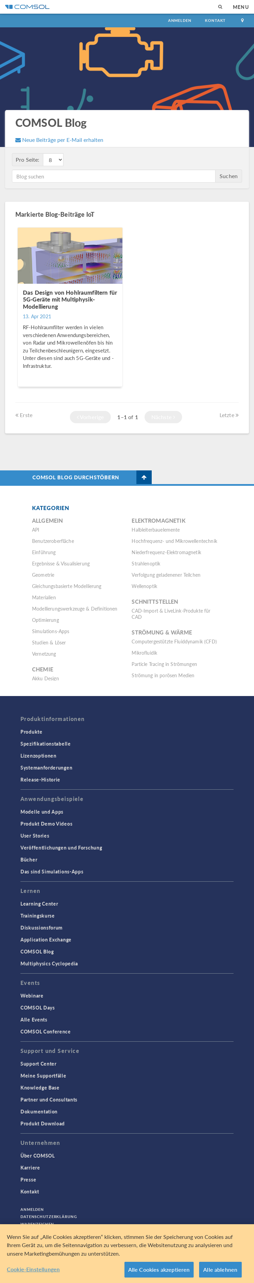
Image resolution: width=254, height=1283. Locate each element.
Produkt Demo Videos (46, 823)
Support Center (38, 1063)
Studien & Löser (49, 642)
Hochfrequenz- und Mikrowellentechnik (174, 540)
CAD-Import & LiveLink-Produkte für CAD (171, 613)
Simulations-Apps (50, 631)
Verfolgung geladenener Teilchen (166, 574)
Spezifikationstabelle (45, 743)
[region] (127, 1253)
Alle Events (33, 1019)
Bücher (28, 859)
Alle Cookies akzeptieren (159, 1269)
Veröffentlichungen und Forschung (61, 847)
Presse (28, 1179)
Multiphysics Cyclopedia (49, 963)
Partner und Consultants (48, 1099)
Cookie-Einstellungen (33, 1269)
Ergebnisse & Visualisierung (61, 563)
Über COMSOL (37, 1155)
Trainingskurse (37, 915)
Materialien (44, 597)
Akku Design (45, 678)
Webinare (32, 995)
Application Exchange (46, 939)
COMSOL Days (37, 1007)
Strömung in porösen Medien (163, 675)
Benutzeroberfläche (53, 540)
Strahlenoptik (146, 563)
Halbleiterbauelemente (156, 529)
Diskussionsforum (41, 927)
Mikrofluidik (144, 652)
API (35, 529)
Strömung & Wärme (162, 632)
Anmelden (180, 20)
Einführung (44, 552)
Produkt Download (42, 1123)
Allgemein (47, 520)
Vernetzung (44, 653)
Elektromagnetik (158, 520)
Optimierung (45, 619)
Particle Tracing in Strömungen (164, 663)
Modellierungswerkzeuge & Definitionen (75, 608)
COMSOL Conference (45, 1031)
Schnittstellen (155, 601)
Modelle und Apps (41, 811)
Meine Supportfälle (43, 1075)
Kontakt (215, 20)
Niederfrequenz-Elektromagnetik (166, 552)
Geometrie (43, 574)
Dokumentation (39, 1111)
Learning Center (39, 903)
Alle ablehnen (220, 1269)
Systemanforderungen (46, 767)
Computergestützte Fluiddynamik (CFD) (174, 641)
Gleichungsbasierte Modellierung (67, 586)
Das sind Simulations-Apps (52, 871)
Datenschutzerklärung (48, 1216)
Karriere (30, 1167)
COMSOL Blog (37, 951)
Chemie (42, 669)
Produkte (31, 731)
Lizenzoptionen (38, 755)
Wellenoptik (144, 586)
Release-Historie (40, 779)
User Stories (34, 835)
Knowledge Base (40, 1087)
